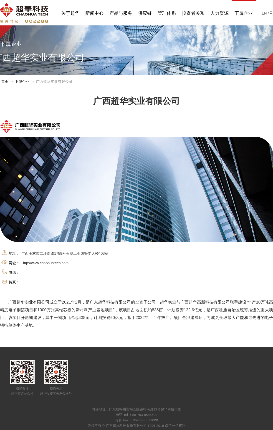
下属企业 (22, 82)
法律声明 (129, 404)
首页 (4, 82)
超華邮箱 (144, 404)
